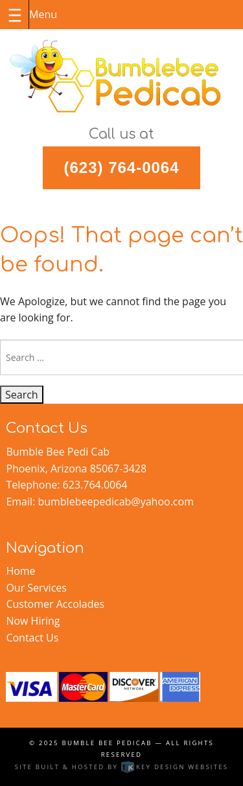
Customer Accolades (55, 604)
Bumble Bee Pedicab (107, 743)
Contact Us (32, 637)
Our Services (36, 588)
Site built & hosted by (122, 767)
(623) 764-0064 (121, 167)
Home (20, 571)
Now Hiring (33, 621)
